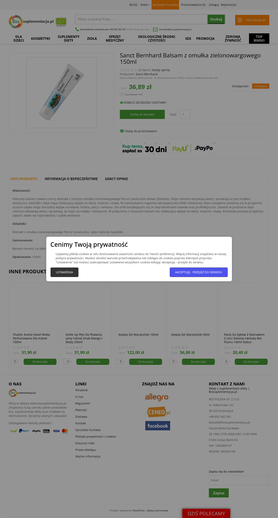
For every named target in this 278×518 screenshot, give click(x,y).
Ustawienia (64, 272)
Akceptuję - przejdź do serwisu (198, 272)
